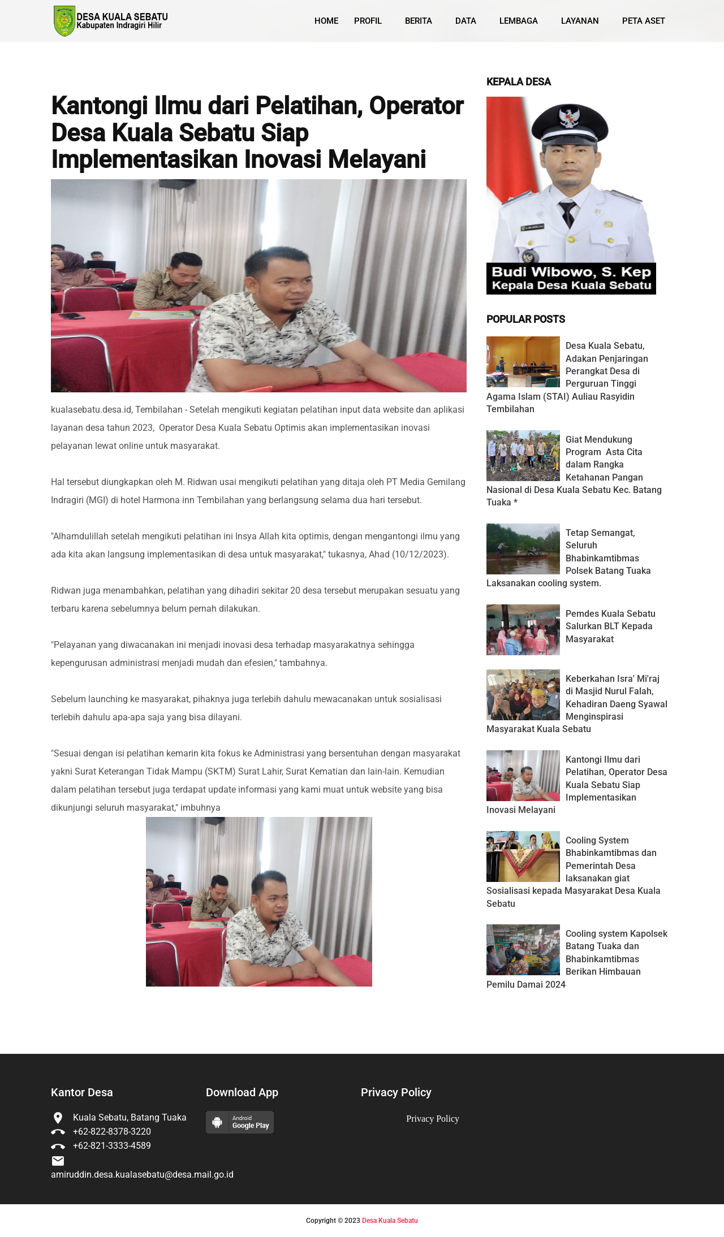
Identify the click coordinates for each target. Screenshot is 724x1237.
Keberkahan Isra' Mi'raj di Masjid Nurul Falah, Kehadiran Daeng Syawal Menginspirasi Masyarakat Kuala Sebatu (576, 704)
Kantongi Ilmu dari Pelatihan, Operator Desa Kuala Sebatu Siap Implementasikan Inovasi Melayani (257, 133)
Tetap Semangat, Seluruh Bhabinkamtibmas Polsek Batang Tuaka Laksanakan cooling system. (568, 558)
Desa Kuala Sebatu (390, 1221)
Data (465, 21)
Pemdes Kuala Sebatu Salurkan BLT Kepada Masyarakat (611, 626)
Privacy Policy (432, 1118)
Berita (418, 21)
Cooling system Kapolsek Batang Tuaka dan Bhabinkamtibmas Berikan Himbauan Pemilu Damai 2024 (576, 959)
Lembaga (518, 21)
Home (326, 21)
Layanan (580, 21)
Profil (368, 21)
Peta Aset (643, 21)
